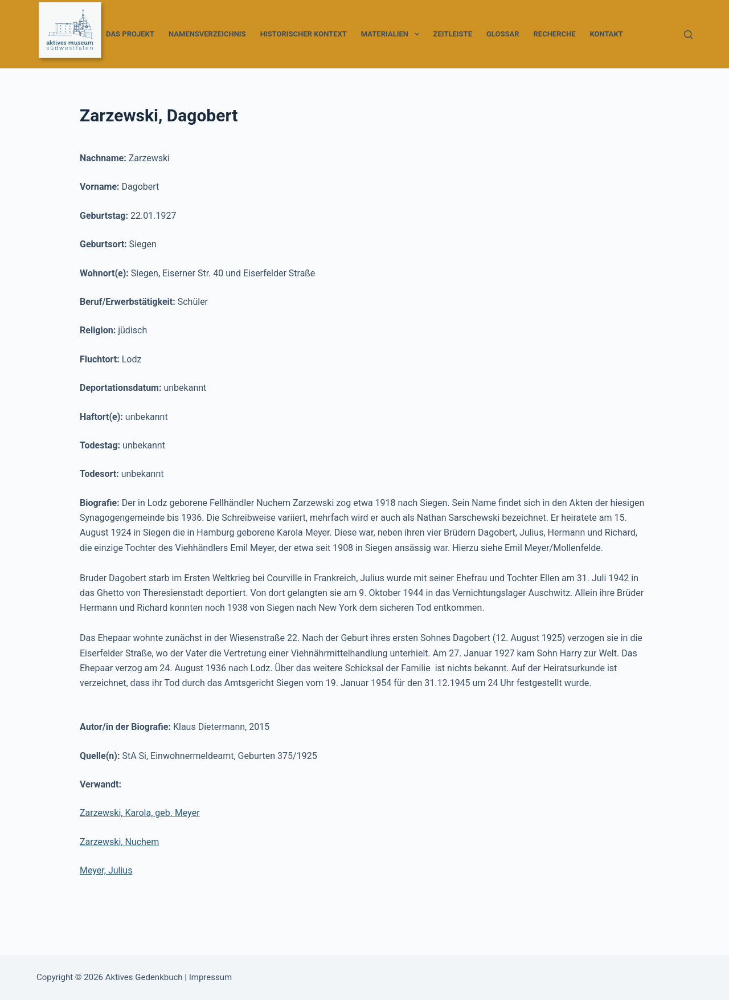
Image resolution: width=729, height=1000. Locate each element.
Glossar (502, 34)
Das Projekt (130, 34)
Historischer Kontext (303, 34)
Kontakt (605, 34)
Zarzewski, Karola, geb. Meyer (140, 812)
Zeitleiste (452, 34)
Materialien (392, 34)
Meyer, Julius (106, 870)
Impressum (210, 977)
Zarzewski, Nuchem (119, 841)
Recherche (555, 34)
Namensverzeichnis (207, 34)
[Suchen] (688, 34)
